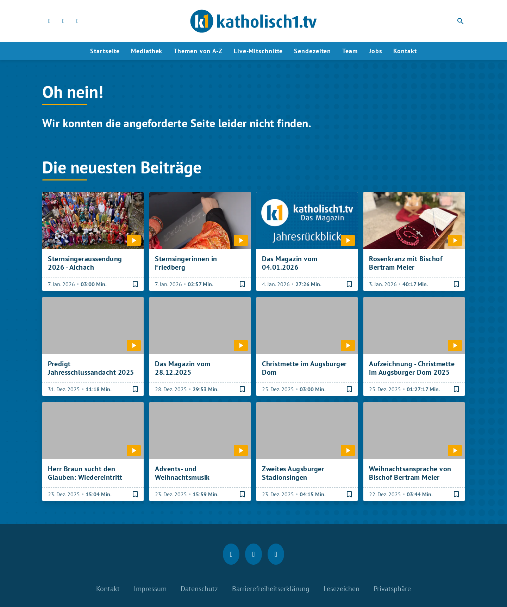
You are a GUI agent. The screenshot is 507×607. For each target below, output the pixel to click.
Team (350, 51)
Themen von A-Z (198, 51)
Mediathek (146, 51)
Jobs (375, 51)
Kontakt (405, 51)
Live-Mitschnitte (258, 51)
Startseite (105, 51)
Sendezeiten (312, 51)
